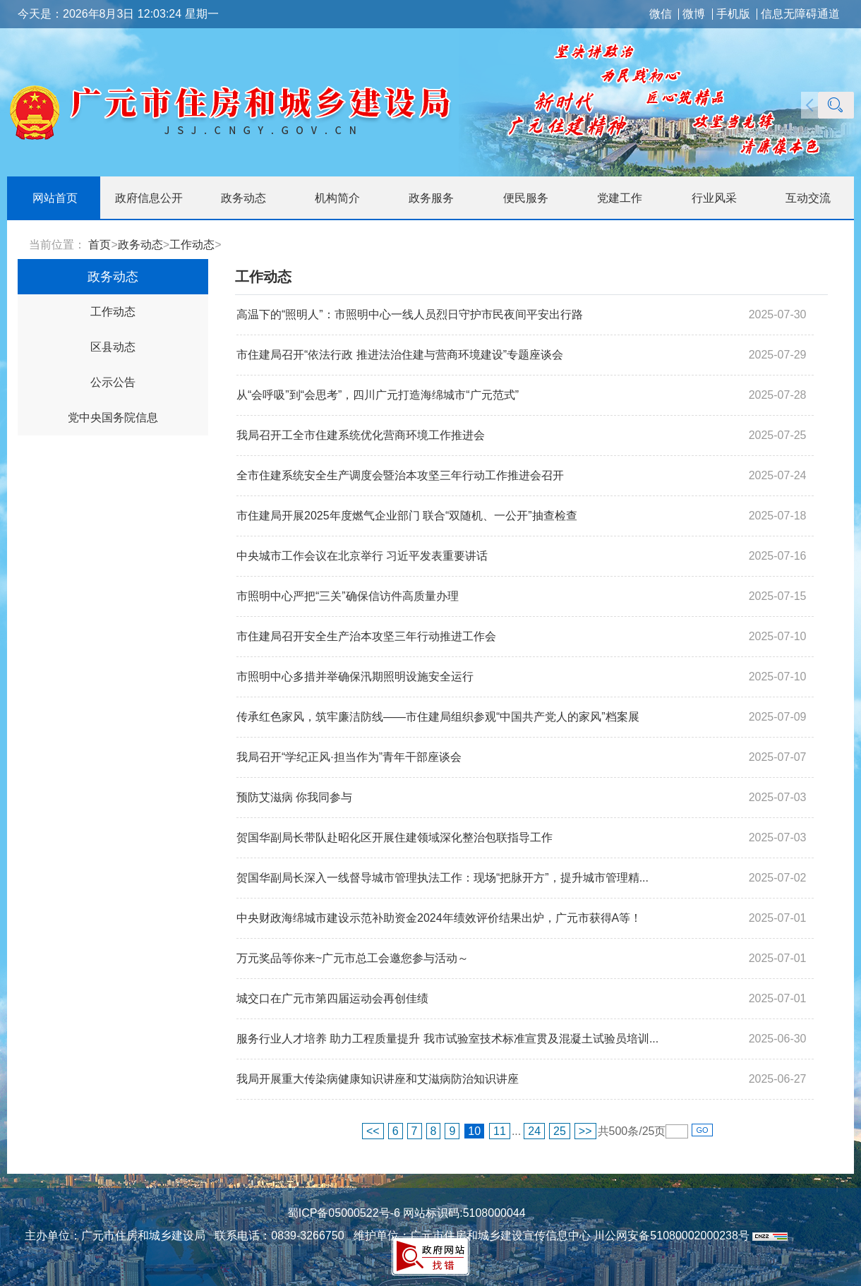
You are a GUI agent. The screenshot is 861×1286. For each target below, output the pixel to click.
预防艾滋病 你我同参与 (294, 797)
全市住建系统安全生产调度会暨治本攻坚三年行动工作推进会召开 (400, 475)
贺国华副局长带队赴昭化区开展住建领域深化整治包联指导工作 (394, 837)
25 (559, 1131)
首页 (99, 245)
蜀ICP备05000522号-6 (343, 1213)
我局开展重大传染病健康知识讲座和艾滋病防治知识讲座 (377, 1079)
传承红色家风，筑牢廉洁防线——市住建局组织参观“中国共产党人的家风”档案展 (437, 717)
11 (499, 1131)
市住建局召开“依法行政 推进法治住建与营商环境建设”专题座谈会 (399, 355)
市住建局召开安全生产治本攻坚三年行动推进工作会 (366, 636)
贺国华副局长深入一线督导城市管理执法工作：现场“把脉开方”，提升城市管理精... (442, 878)
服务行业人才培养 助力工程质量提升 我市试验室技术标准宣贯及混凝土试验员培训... (447, 1039)
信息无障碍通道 (800, 14)
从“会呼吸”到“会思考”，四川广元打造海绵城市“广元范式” (377, 395)
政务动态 (140, 245)
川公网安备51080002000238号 (671, 1236)
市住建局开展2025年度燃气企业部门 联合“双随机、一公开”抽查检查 (406, 516)
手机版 (733, 14)
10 (474, 1131)
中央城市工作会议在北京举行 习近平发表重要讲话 (362, 556)
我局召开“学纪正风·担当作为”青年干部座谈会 (349, 757)
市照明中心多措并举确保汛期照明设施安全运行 (355, 677)
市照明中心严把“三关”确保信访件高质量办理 (347, 596)
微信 (660, 14)
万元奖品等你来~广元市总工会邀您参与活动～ (352, 958)
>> (585, 1131)
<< (373, 1131)
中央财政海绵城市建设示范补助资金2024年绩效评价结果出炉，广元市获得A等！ (439, 918)
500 (618, 1131)
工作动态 (192, 245)
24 (534, 1131)
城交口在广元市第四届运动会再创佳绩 (332, 998)
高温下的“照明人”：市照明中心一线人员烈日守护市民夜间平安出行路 (409, 314)
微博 (693, 14)
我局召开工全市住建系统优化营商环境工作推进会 (360, 435)
